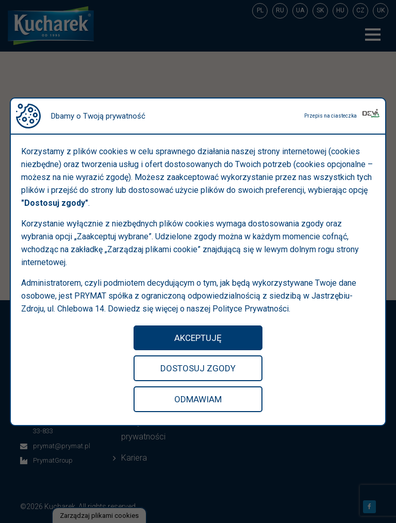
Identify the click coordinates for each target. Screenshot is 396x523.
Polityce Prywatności (250, 309)
